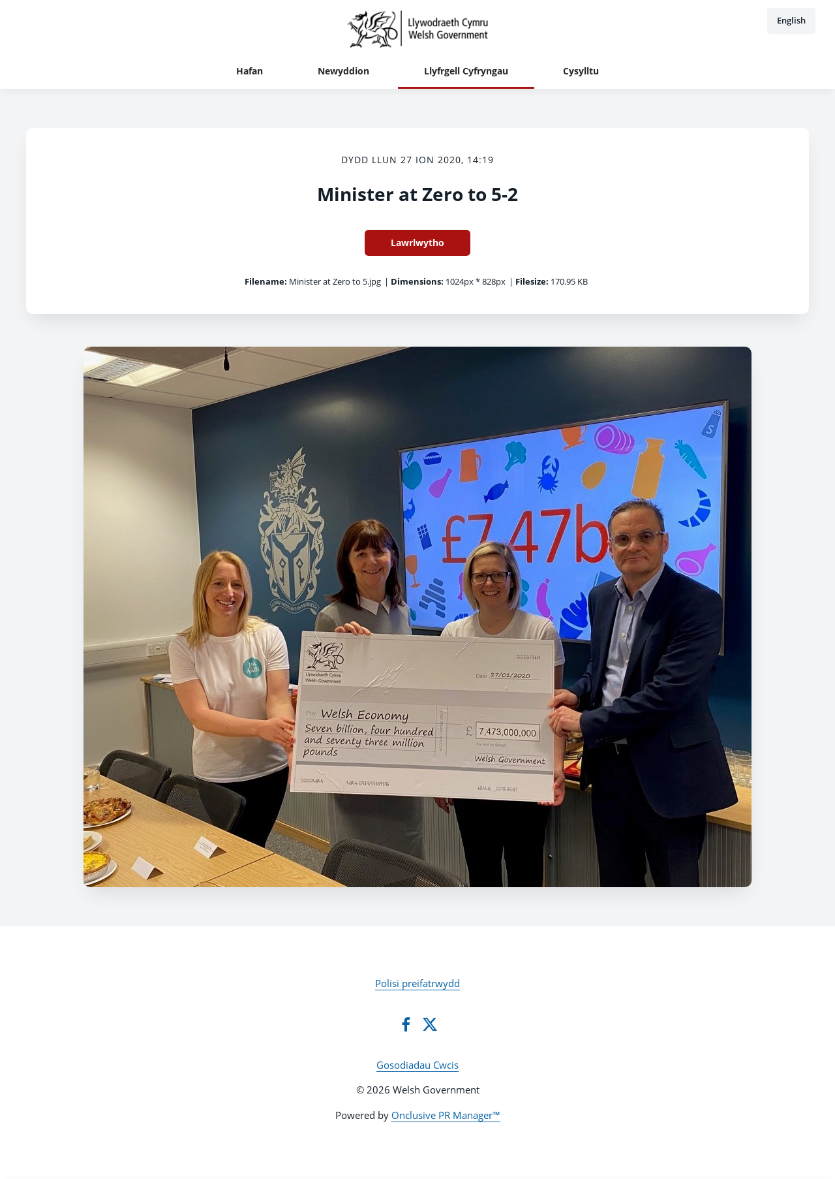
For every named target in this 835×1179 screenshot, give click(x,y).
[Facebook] (406, 1024)
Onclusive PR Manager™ (445, 1115)
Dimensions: (417, 281)
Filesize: (532, 281)
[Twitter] (430, 1024)
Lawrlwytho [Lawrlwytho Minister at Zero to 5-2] (417, 242)
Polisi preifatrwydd (417, 983)
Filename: (266, 281)
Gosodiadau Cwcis (417, 1064)
